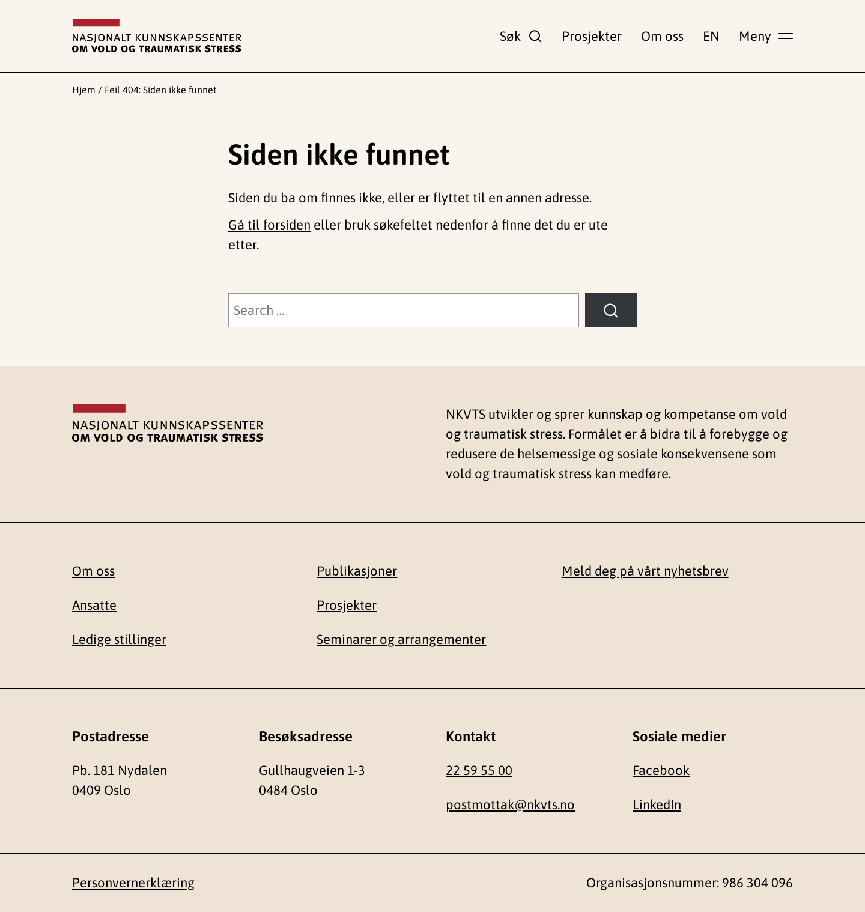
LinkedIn (657, 804)
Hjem (84, 89)
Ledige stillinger (119, 639)
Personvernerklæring (133, 882)
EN (711, 36)
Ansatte (94, 605)
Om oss (662, 36)
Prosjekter (592, 36)
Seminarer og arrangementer (401, 639)
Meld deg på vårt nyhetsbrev (645, 571)
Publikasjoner (357, 571)
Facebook (661, 770)
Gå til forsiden (269, 225)
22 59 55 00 (479, 770)
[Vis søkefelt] (521, 36)
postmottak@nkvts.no (510, 804)
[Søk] (611, 310)
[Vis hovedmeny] (766, 36)
